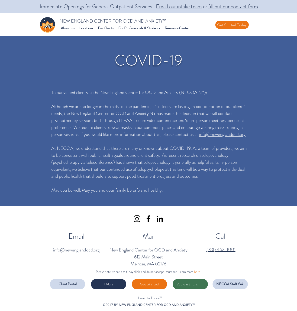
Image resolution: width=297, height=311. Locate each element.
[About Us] (190, 284)
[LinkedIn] (159, 218)
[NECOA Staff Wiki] (230, 284)
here (197, 271)
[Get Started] (149, 284)
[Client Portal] (67, 284)
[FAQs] (108, 284)
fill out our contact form (233, 6)
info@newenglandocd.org (222, 134)
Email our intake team (179, 6)
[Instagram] (137, 218)
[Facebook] (148, 218)
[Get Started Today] (232, 25)
